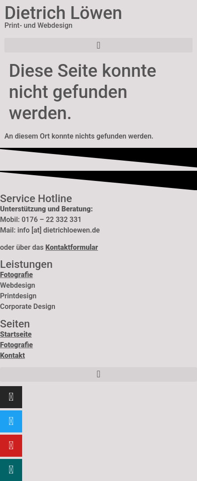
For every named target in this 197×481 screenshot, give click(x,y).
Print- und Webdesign (38, 25)
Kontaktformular (71, 247)
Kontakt (12, 355)
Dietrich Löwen (63, 13)
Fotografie (16, 345)
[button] (98, 45)
